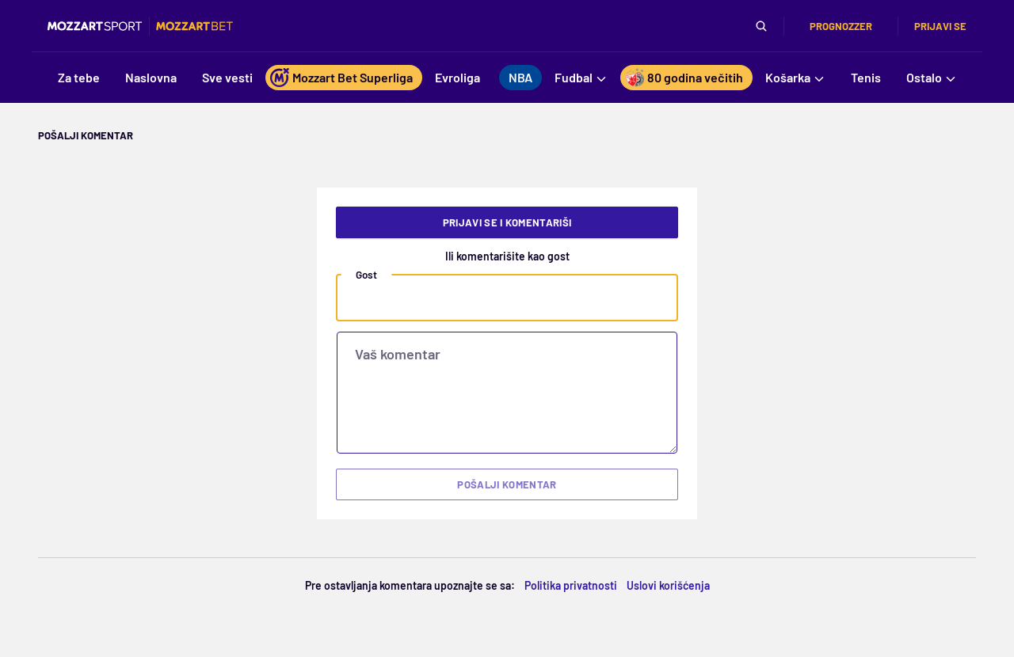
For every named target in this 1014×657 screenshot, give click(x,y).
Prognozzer (841, 26)
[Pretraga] (761, 26)
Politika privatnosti (570, 585)
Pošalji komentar (506, 484)
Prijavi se (940, 26)
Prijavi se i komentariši (507, 222)
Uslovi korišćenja (668, 585)
